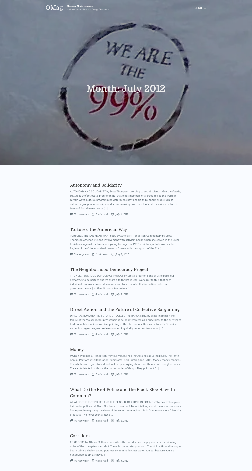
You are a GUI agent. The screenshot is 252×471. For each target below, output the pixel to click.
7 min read (101, 214)
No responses (81, 214)
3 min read (101, 254)
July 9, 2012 (121, 214)
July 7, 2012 (121, 294)
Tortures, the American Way (98, 229)
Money (77, 349)
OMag (54, 7)
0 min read (101, 460)
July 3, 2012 (121, 460)
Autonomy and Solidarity (96, 185)
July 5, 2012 (121, 374)
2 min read (101, 374)
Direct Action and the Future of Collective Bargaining (125, 309)
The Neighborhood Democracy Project (109, 269)
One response (81, 254)
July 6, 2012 (121, 334)
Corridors (80, 435)
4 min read (101, 294)
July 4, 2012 (121, 420)
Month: (126, 89)
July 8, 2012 (122, 254)
